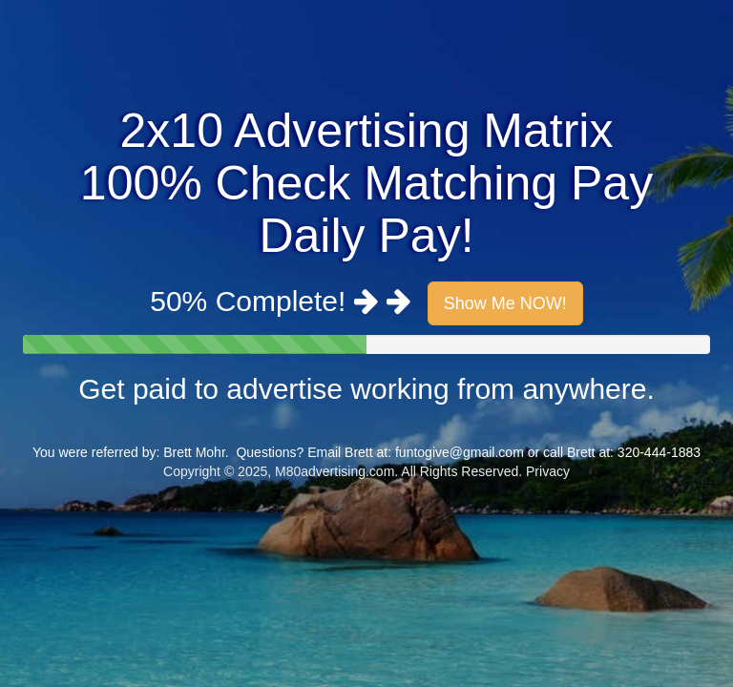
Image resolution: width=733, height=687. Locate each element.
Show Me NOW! (505, 303)
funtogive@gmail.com (459, 452)
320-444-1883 (659, 452)
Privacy (548, 471)
